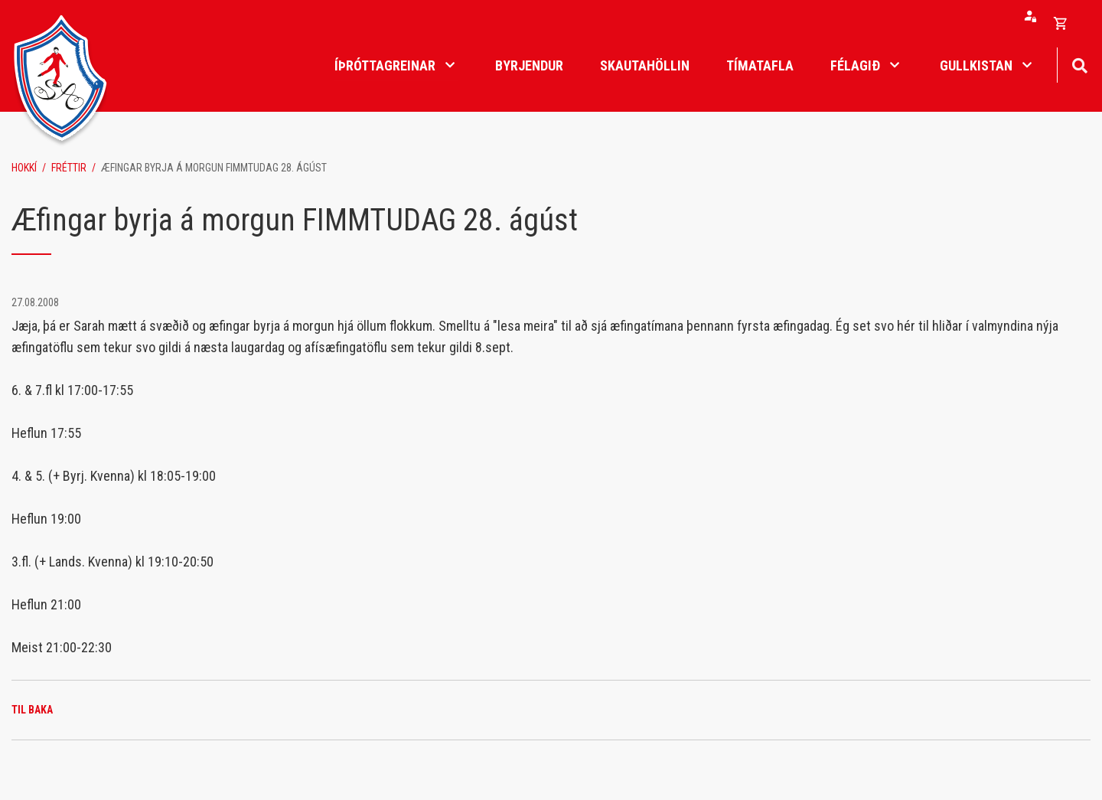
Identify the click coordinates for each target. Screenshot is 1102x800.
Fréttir (68, 168)
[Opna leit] (1079, 64)
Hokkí (24, 168)
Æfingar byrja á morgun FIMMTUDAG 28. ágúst (214, 168)
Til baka (32, 710)
